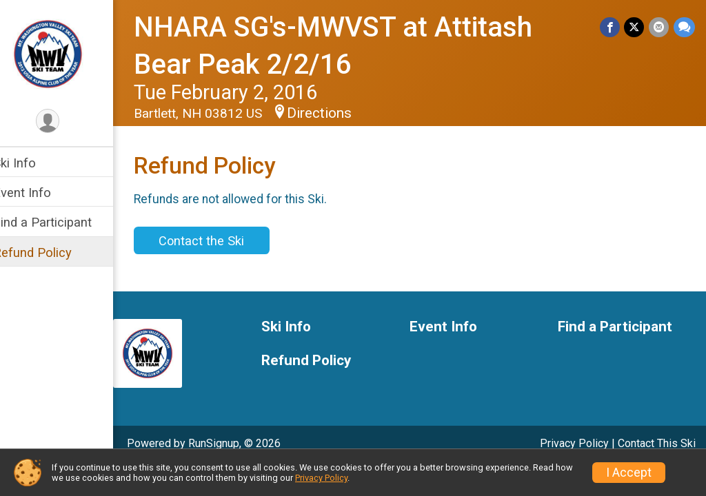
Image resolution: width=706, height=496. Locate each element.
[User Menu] (66, 121)
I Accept (629, 472)
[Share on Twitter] (635, 27)
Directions (337, 113)
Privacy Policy (574, 443)
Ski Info (32, 163)
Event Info (40, 192)
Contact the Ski (219, 241)
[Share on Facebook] (611, 27)
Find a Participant (60, 222)
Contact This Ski (657, 443)
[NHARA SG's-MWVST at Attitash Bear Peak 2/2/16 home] (65, 53)
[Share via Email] (659, 27)
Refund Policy (50, 252)
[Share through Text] (684, 27)
